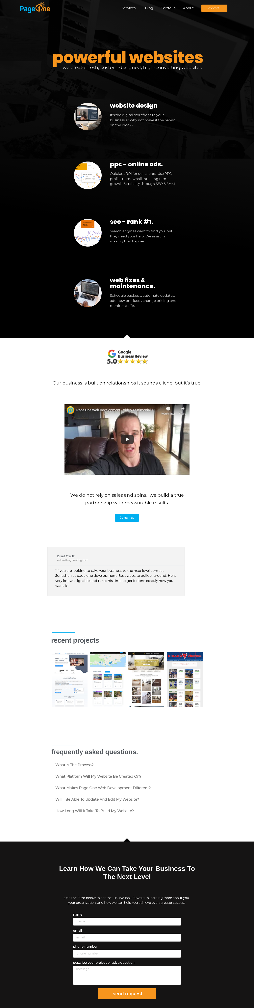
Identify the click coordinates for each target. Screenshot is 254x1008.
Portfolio (168, 8)
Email (77, 930)
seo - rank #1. (131, 222)
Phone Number (85, 946)
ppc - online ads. (136, 164)
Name (77, 914)
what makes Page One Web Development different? (103, 788)
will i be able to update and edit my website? (97, 799)
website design (134, 105)
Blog (149, 8)
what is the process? (74, 765)
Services (130, 8)
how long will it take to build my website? (94, 811)
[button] (127, 765)
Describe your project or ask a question (104, 962)
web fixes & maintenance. (132, 283)
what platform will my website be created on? (98, 776)
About (188, 8)
